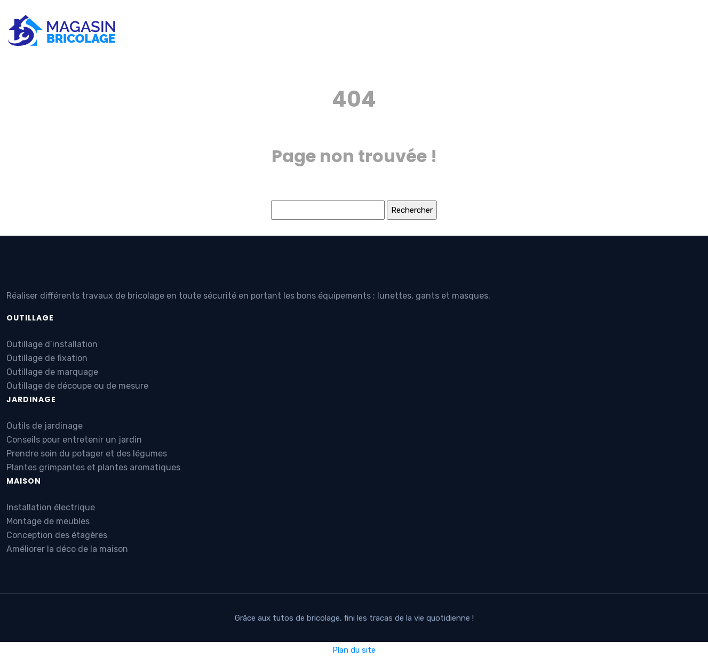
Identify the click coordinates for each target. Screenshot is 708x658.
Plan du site (354, 650)
